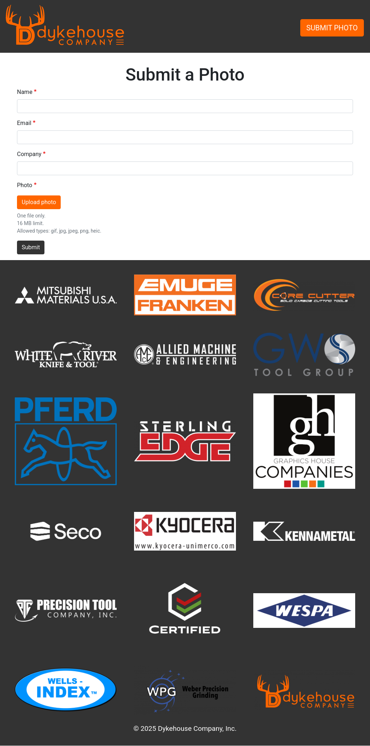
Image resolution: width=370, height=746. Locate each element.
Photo (24, 185)
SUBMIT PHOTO (332, 27)
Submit (31, 247)
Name (25, 92)
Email (24, 123)
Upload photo (39, 202)
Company (29, 154)
